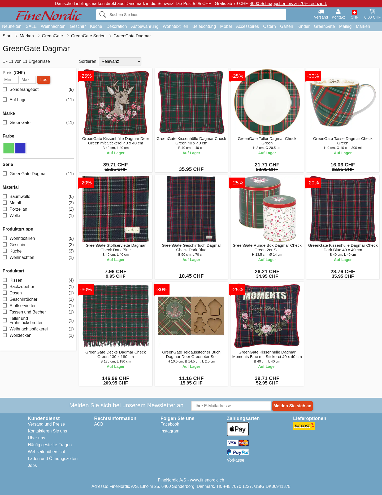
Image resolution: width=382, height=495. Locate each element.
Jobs (32, 465)
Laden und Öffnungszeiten (52, 458)
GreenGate (324, 26)
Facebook (169, 424)
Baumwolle (38, 196)
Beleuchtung (204, 26)
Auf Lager (38, 100)
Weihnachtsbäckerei (38, 329)
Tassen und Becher (38, 312)
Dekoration (116, 26)
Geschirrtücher (38, 299)
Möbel (226, 26)
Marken (363, 26)
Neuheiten (11, 26)
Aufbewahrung (144, 26)
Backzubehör (38, 286)
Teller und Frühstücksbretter (38, 320)
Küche (96, 26)
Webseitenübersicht (46, 451)
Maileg (345, 26)
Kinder (303, 26)
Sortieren (87, 61)
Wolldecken (38, 335)
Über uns (36, 438)
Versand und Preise (46, 424)
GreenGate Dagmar (38, 173)
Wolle (38, 215)
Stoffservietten (38, 305)
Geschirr (78, 26)
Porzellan (38, 209)
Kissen (38, 280)
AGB (98, 424)
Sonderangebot (38, 89)
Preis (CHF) (14, 73)
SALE (31, 26)
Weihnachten (53, 26)
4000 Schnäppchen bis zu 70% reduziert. (288, 3)
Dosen (38, 293)
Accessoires (247, 26)
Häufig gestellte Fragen (50, 445)
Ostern (269, 26)
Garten (286, 26)
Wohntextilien (175, 26)
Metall (38, 203)
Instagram (169, 431)
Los (43, 79)
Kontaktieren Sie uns (47, 431)
